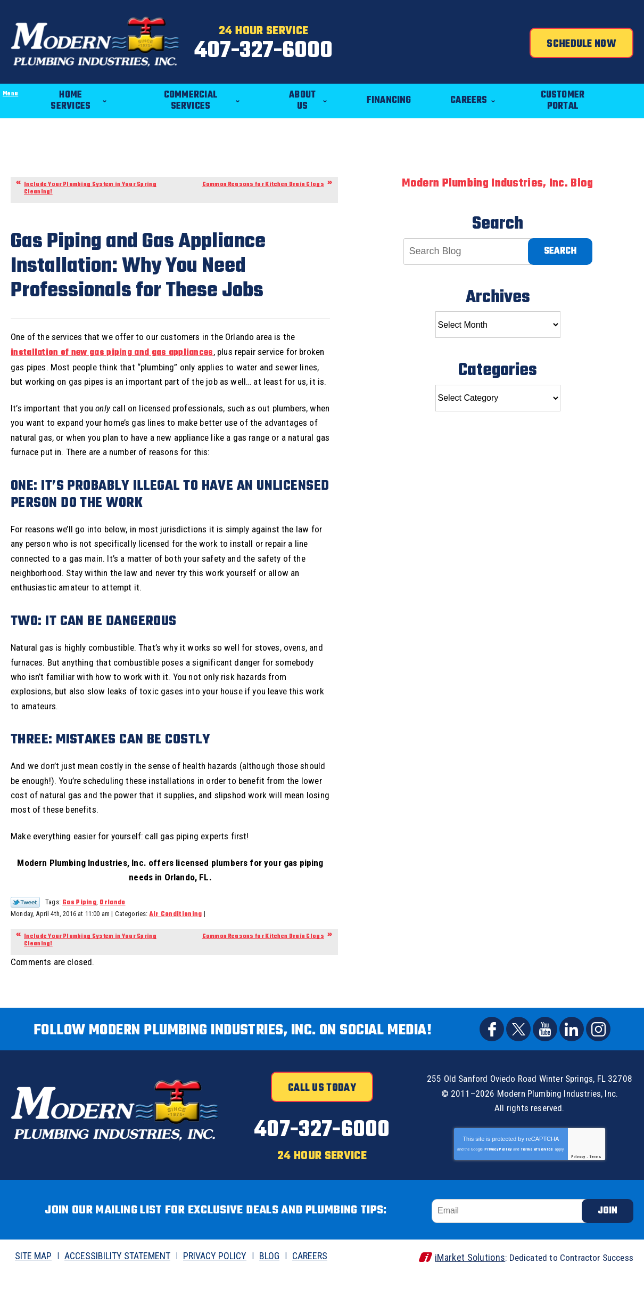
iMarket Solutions (462, 1286)
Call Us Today (322, 1112)
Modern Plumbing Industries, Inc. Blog (497, 174)
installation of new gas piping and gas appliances (112, 352)
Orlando (112, 925)
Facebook (492, 1052)
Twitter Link (25, 925)
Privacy (578, 1192)
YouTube (545, 1052)
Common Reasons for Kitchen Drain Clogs (263, 175)
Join (607, 1240)
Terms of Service (537, 1184)
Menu (0, 67)
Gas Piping (79, 925)
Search (560, 241)
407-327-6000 (322, 49)
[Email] (511, 1240)
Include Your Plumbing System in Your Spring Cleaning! (90, 179)
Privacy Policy (497, 1184)
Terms (596, 1192)
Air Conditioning (176, 937)
